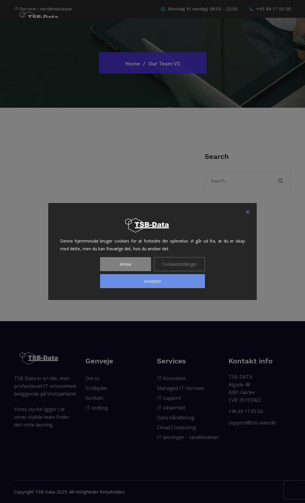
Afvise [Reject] (125, 264)
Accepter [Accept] (152, 281)
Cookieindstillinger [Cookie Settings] (179, 264)
